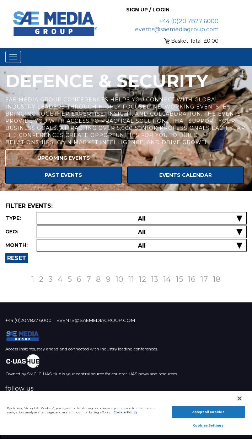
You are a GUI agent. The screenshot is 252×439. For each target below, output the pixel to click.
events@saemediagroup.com (177, 29)
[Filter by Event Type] (141, 218)
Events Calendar (185, 175)
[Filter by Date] (141, 245)
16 (191, 279)
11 (131, 279)
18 (217, 279)
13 (154, 279)
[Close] (239, 398)
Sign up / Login (148, 9)
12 (142, 279)
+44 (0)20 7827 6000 (189, 21)
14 (167, 279)
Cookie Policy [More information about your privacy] (125, 412)
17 (204, 279)
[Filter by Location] (141, 232)
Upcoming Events (63, 158)
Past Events (63, 175)
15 (179, 279)
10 (119, 279)
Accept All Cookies (208, 412)
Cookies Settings (208, 425)
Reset (16, 258)
